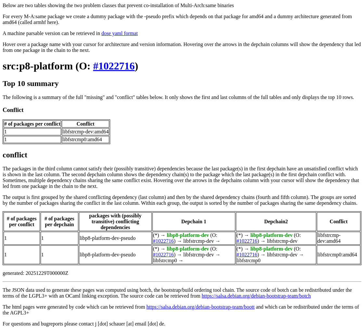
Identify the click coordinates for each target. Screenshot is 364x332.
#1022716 (114, 66)
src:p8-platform (38, 66)
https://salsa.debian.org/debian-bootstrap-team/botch (256, 296)
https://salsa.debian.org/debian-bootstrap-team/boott (200, 307)
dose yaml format (119, 33)
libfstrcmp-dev (198, 241)
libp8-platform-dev (188, 235)
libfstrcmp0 (165, 260)
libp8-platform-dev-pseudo (108, 238)
